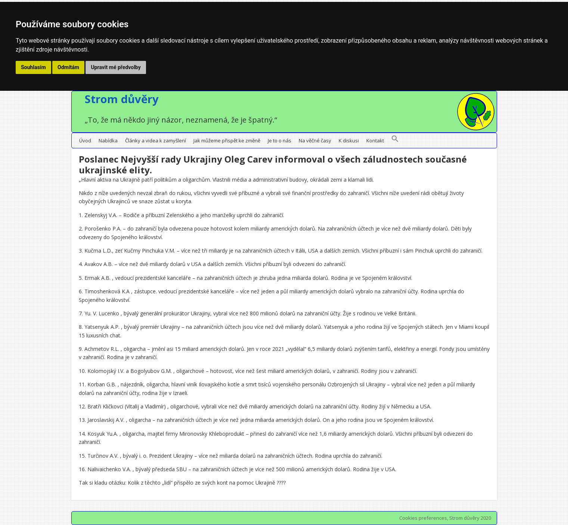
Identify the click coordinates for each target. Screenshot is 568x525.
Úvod (85, 140)
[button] (395, 140)
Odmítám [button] (68, 67)
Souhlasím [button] (33, 67)
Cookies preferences (423, 518)
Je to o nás (279, 140)
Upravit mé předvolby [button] (115, 67)
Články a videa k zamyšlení (155, 140)
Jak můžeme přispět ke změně (226, 140)
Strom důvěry (122, 99)
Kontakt (375, 140)
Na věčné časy (315, 140)
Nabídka (108, 140)
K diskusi (349, 140)
